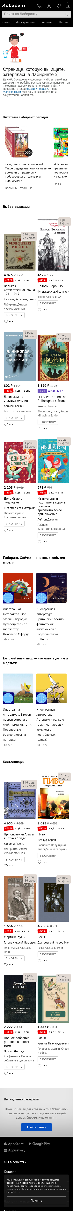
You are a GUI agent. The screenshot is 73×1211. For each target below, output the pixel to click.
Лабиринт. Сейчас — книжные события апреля (34, 559)
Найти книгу (36, 1127)
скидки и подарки (37, 88)
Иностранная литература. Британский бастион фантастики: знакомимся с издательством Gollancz (50, 624)
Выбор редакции (16, 206)
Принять (36, 1200)
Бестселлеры (13, 762)
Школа (63, 22)
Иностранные (26, 22)
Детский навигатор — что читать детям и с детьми (35, 660)
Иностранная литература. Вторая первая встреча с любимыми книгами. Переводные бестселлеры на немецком (17, 724)
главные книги (12, 91)
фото (29, 237)
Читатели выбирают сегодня (25, 117)
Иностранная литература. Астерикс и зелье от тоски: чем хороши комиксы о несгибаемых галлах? (50, 724)
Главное (47, 22)
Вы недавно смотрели (21, 1099)
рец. (28, 234)
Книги (6, 22)
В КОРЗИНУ (14, 315)
